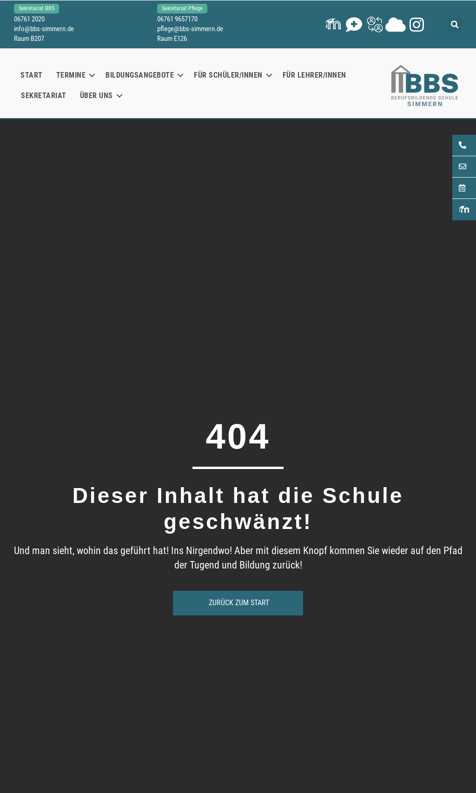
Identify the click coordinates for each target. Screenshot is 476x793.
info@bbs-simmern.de (44, 29)
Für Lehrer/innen (314, 75)
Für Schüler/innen (228, 75)
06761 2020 (29, 19)
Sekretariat (43, 95)
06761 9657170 (177, 19)
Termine (71, 75)
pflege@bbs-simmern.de (190, 29)
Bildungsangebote (140, 75)
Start (31, 75)
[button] (333, 24)
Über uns (96, 95)
